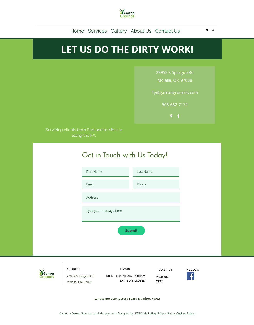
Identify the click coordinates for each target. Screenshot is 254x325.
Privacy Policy (166, 313)
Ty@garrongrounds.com (175, 92)
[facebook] (213, 30)
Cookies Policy (185, 313)
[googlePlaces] (207, 30)
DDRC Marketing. (146, 313)
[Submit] (131, 230)
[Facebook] (190, 276)
